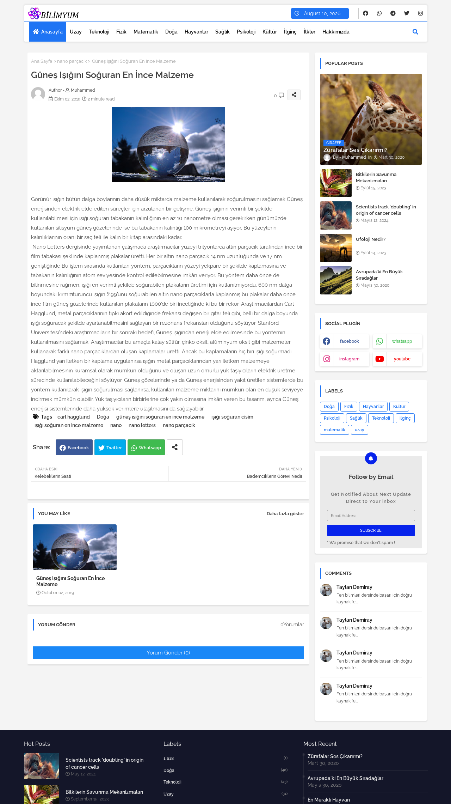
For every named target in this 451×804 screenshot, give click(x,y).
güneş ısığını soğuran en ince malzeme (160, 417)
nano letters (142, 425)
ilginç (405, 418)
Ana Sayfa (41, 61)
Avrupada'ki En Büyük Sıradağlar (379, 275)
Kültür (269, 32)
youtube (402, 359)
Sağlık (222, 32)
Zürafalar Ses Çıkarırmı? (335, 756)
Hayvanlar (196, 32)
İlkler (309, 32)
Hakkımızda (336, 32)
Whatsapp (150, 447)
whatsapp (402, 341)
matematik (334, 429)
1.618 (225, 758)
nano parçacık (72, 61)
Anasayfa (52, 32)
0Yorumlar (292, 624)
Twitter (114, 447)
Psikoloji (246, 32)
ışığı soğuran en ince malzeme (69, 425)
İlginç (290, 32)
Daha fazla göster (285, 513)
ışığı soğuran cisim (232, 417)
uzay (359, 429)
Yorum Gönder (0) (168, 653)
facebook (349, 341)
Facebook (78, 447)
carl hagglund (73, 417)
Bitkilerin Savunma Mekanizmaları (376, 177)
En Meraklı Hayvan (329, 800)
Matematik (146, 32)
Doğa (171, 32)
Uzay (76, 32)
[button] (415, 32)
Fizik (121, 32)
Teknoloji (99, 32)
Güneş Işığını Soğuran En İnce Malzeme (70, 581)
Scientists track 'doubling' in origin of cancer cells (386, 210)
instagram (349, 359)
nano (116, 425)
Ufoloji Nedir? (370, 239)
